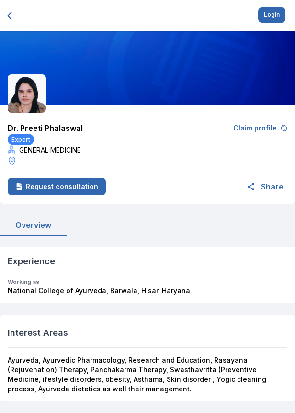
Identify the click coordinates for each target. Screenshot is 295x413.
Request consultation (56, 186)
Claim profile (260, 128)
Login (272, 14)
